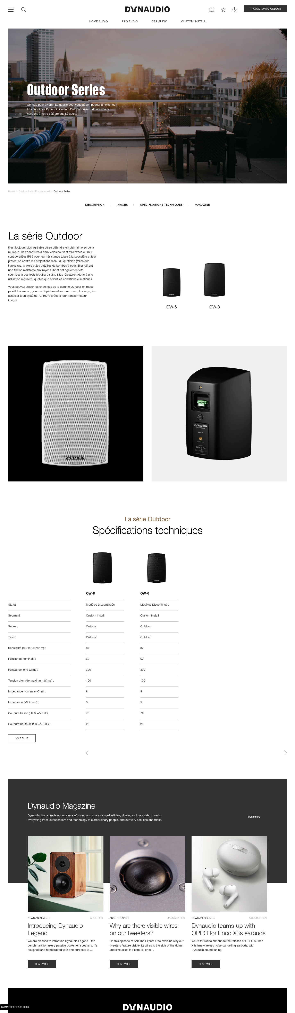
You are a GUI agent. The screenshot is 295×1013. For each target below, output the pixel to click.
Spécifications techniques (161, 205)
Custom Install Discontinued (34, 191)
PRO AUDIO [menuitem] (130, 21)
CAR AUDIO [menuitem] (159, 21)
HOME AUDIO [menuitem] (98, 21)
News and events (39, 919)
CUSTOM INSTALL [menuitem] (193, 21)
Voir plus (22, 739)
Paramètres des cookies (15, 1007)
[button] (87, 754)
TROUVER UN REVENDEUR (265, 9)
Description (94, 205)
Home (11, 191)
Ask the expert (119, 919)
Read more (254, 818)
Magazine (202, 205)
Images (122, 205)
